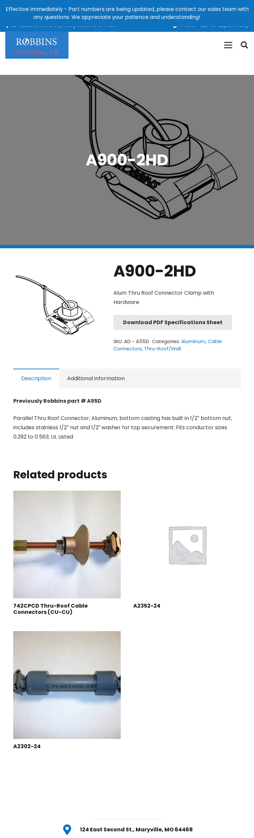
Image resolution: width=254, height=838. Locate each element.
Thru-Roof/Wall (162, 348)
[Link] (36, 45)
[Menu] (228, 45)
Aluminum (193, 341)
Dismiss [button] (211, 17)
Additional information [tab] (96, 378)
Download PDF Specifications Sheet (173, 322)
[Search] (244, 45)
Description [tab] (36, 378)
